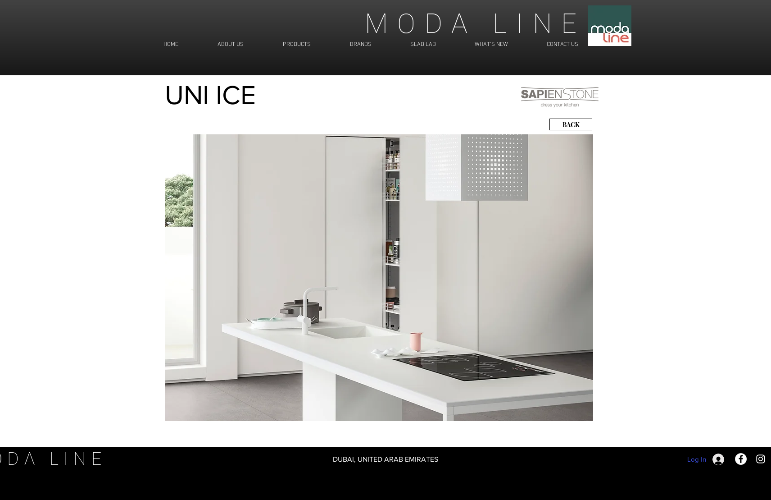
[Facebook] (741, 459)
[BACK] (570, 124)
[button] (379, 277)
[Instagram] (760, 459)
